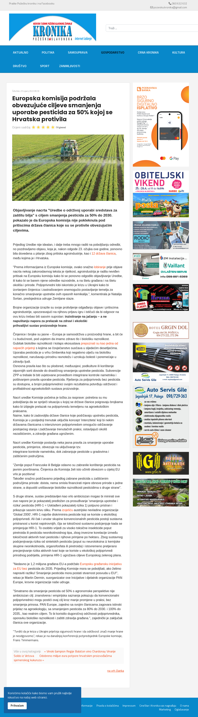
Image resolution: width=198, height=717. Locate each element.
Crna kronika (148, 52)
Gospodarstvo (112, 52)
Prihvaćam (17, 705)
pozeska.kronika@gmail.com (170, 7)
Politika (48, 52)
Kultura (178, 52)
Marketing (165, 709)
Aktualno (20, 52)
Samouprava (78, 52)
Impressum (129, 706)
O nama (184, 706)
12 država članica (103, 253)
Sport (45, 66)
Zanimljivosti (69, 66)
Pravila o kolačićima (107, 706)
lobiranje (100, 267)
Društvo (19, 66)
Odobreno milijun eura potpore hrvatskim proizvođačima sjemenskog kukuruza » (63, 657)
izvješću (68, 510)
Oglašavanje (182, 709)
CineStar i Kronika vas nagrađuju (157, 706)
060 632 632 (179, 3)
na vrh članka (115, 670)
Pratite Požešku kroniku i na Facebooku (31, 3)
